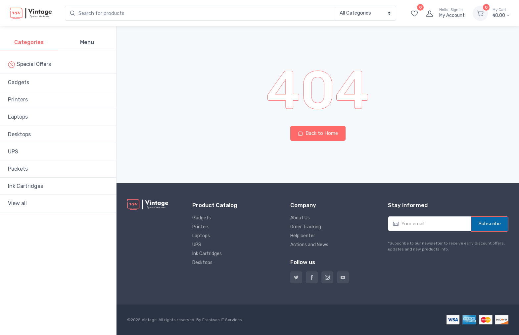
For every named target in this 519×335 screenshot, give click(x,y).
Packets (20, 169)
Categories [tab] (29, 42)
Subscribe (490, 224)
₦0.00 (501, 13)
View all (19, 203)
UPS (15, 151)
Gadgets (20, 82)
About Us (300, 218)
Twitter (296, 277)
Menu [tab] (87, 42)
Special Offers (31, 64)
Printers (20, 99)
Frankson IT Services (222, 319)
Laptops (20, 117)
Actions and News (309, 245)
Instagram (327, 277)
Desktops (21, 134)
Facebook (311, 277)
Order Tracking (305, 227)
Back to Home (318, 133)
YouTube (343, 277)
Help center (302, 236)
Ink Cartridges (27, 186)
